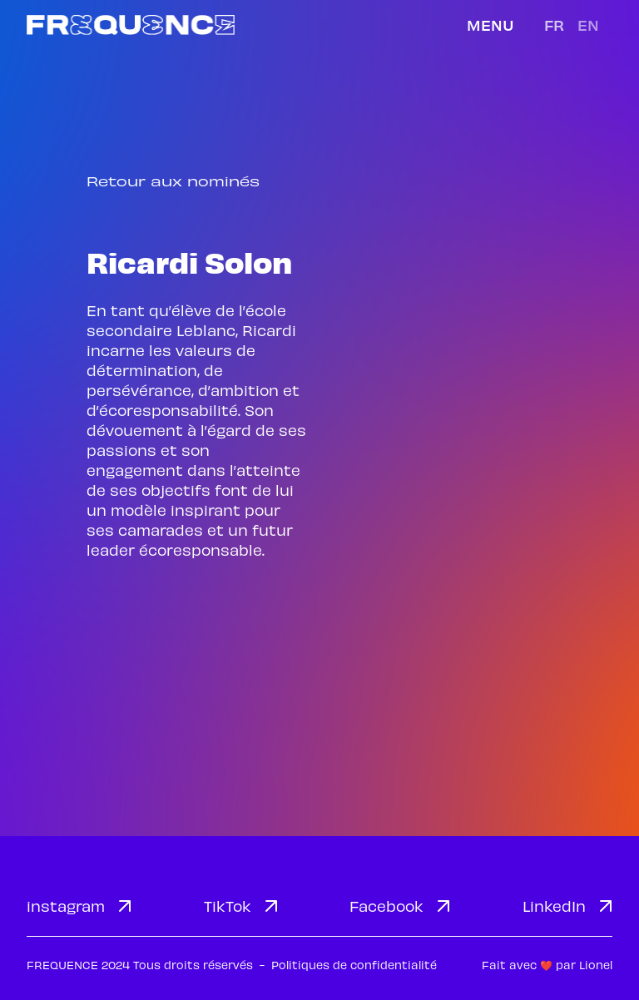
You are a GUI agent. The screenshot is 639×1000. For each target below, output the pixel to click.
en (588, 24)
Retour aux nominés (173, 181)
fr (554, 24)
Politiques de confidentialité (354, 965)
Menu (490, 24)
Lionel (595, 965)
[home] (131, 24)
